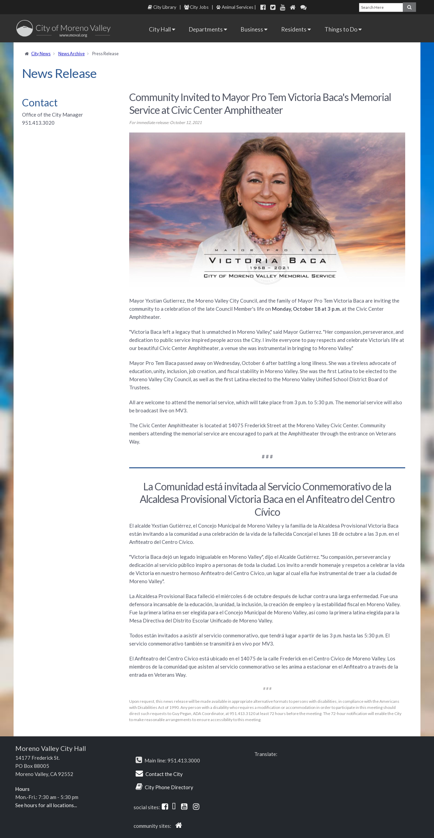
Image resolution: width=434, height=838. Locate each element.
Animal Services (234, 7)
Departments (208, 29)
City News (41, 53)
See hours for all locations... (46, 805)
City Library (162, 7)
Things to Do (343, 29)
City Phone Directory (169, 787)
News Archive (71, 53)
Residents (296, 29)
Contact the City (164, 774)
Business (254, 29)
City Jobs (196, 7)
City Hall (162, 29)
